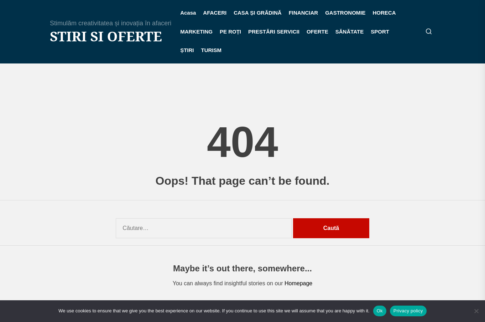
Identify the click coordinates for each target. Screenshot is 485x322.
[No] (476, 311)
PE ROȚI (230, 32)
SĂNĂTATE (349, 32)
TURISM (211, 50)
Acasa (188, 13)
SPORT (380, 32)
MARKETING (196, 32)
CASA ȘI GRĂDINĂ (257, 13)
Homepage (298, 283)
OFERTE (317, 32)
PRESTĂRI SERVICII (273, 32)
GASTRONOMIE (345, 13)
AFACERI (214, 13)
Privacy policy (408, 310)
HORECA (384, 13)
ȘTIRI (187, 50)
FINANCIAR (303, 13)
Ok (380, 310)
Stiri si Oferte (106, 36)
